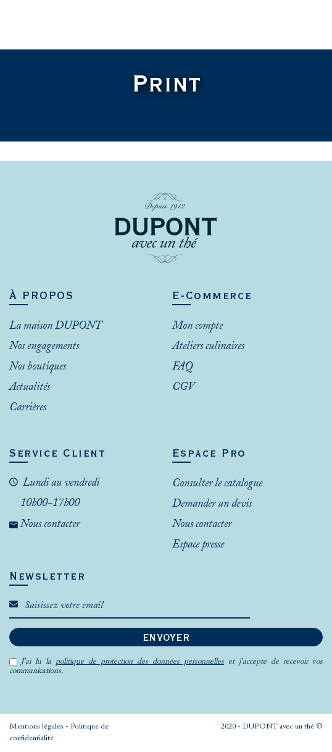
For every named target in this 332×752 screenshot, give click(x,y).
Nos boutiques (37, 367)
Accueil (150, 106)
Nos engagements (44, 346)
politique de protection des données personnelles (140, 661)
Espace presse (198, 545)
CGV (183, 387)
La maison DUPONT (55, 326)
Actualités (29, 387)
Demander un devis (212, 504)
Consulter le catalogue (217, 483)
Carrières (27, 407)
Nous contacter (49, 524)
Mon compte (197, 326)
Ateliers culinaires (208, 346)
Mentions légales (37, 726)
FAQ (182, 367)
